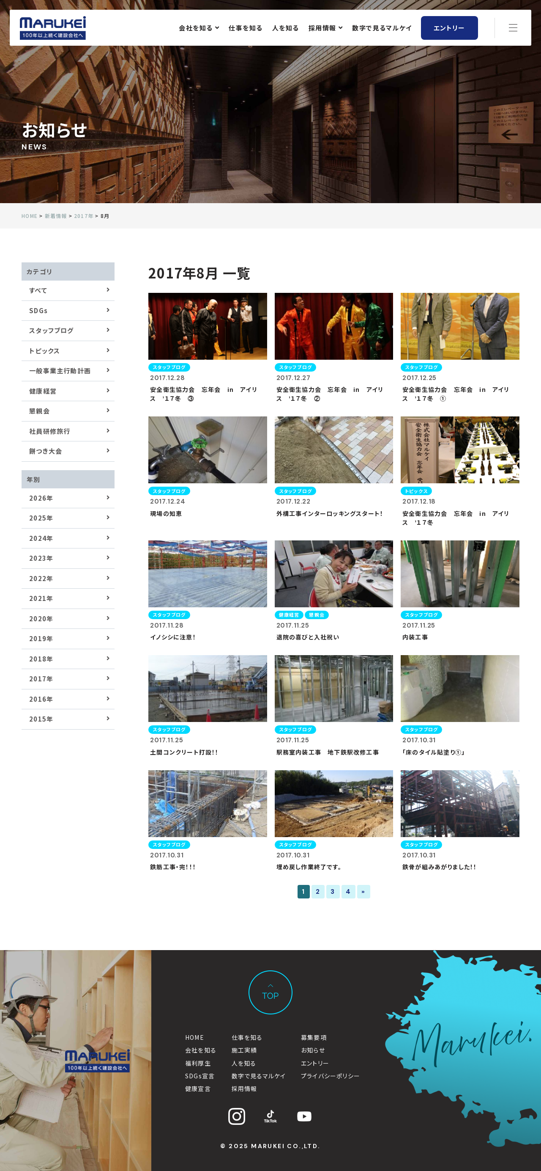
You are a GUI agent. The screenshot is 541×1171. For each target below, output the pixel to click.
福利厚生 (198, 1063)
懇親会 (39, 410)
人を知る (285, 28)
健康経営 (43, 390)
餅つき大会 (45, 450)
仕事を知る (246, 28)
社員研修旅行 (49, 431)
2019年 (41, 638)
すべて (38, 290)
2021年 (41, 598)
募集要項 (314, 1037)
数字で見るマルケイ (382, 28)
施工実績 (244, 1050)
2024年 (41, 538)
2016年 (41, 698)
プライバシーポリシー (330, 1076)
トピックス (44, 350)
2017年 (41, 678)
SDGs (38, 310)
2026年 (41, 497)
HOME (194, 1037)
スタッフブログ (51, 330)
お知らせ (313, 1050)
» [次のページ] (363, 891)
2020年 (41, 618)
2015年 (41, 718)
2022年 (41, 578)
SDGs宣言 (200, 1076)
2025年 (41, 517)
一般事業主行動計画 (60, 370)
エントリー (449, 28)
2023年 (41, 558)
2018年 (41, 658)
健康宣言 (198, 1088)
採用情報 (325, 28)
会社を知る (199, 28)
